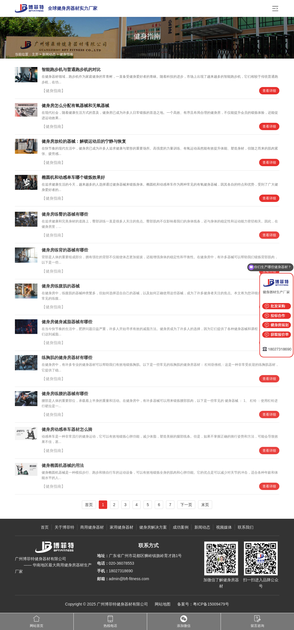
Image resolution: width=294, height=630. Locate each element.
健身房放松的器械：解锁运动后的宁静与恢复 (84, 141)
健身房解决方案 (153, 527)
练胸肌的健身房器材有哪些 (67, 359)
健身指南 (66, 54)
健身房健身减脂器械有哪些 (67, 324)
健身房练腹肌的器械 (61, 288)
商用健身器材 (92, 527)
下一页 (186, 504)
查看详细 (269, 91)
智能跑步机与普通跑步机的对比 (71, 69)
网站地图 (162, 604)
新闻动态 (49, 54)
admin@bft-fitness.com (129, 578)
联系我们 (245, 527)
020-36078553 (121, 563)
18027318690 (121, 571)
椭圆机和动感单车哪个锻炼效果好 (73, 177)
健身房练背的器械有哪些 (65, 252)
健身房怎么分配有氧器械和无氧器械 (75, 105)
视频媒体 (224, 527)
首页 (89, 504)
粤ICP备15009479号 (211, 604)
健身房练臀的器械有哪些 (65, 216)
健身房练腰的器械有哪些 (65, 395)
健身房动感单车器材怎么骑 (67, 431)
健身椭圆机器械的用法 (63, 467)
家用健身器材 (121, 527)
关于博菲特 (64, 527)
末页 (205, 504)
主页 (35, 54)
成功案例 (180, 527)
